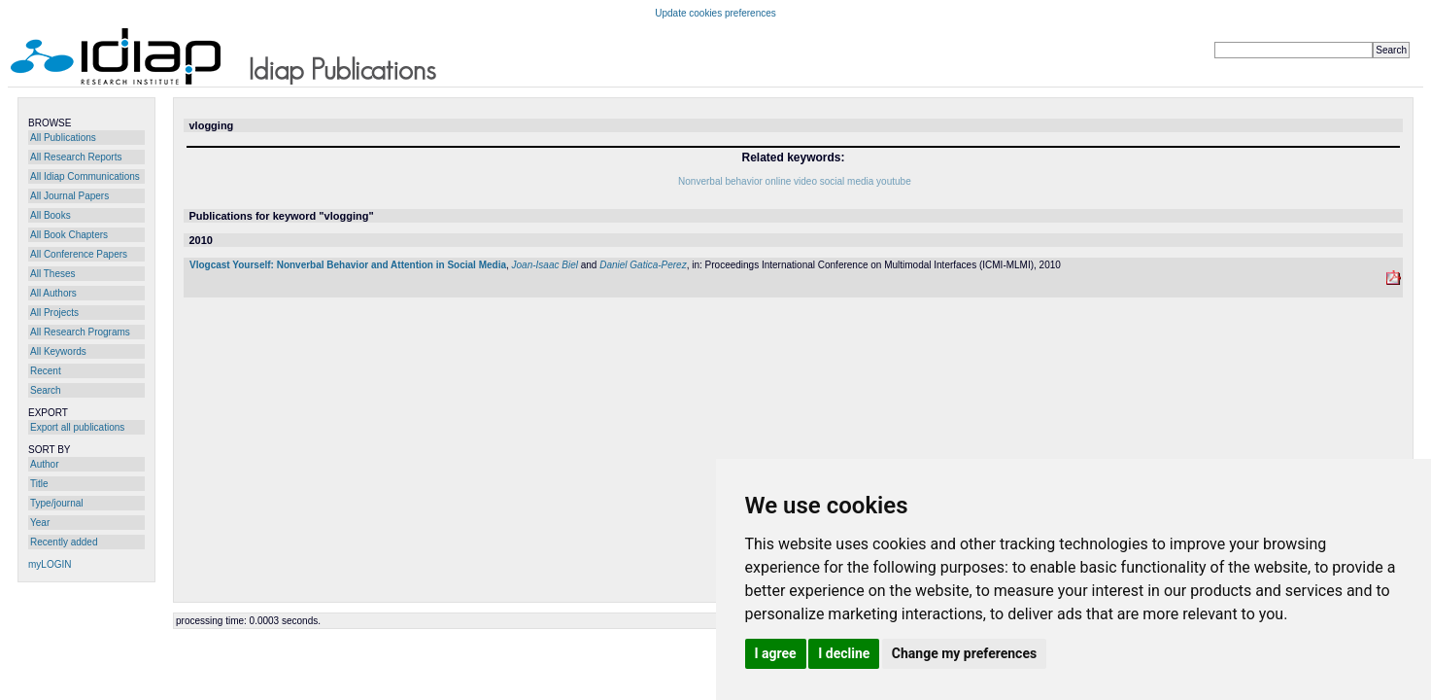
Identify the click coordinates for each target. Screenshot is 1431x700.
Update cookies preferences (715, 13)
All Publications (63, 137)
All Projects (54, 312)
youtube (893, 181)
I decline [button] (843, 653)
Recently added (64, 542)
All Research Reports (75, 157)
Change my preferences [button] (964, 653)
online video (791, 181)
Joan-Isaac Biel (545, 265)
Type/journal (56, 503)
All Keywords (58, 351)
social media (847, 181)
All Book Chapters (69, 234)
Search (45, 390)
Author (44, 464)
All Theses (53, 273)
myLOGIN (49, 564)
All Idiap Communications (85, 176)
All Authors (53, 293)
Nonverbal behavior (720, 181)
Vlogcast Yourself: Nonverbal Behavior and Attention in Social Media (347, 265)
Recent (45, 371)
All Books (50, 215)
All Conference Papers (78, 254)
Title (39, 483)
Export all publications (77, 427)
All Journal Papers (69, 196)
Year (40, 522)
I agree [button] (776, 653)
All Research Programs (80, 332)
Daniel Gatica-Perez (642, 265)
